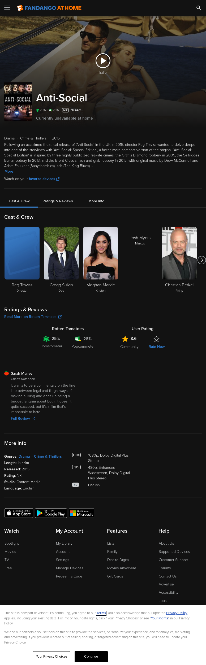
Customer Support (173, 560)
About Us (166, 543)
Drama (24, 456)
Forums (165, 568)
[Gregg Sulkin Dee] (61, 260)
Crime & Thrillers (48, 456)
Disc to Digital (118, 560)
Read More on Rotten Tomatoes (33, 316)
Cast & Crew (19, 201)
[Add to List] (198, 110)
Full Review (23, 418)
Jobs (162, 600)
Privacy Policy (176, 613)
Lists (110, 543)
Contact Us (168, 576)
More (9, 171)
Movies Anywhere (121, 568)
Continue (91, 656)
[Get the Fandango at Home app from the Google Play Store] (51, 513)
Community (129, 346)
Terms (101, 613)
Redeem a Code (69, 576)
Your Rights (159, 618)
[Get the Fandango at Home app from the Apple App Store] (18, 513)
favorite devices (44, 179)
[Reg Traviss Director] (22, 260)
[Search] (198, 8)
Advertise (166, 584)
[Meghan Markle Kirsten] (100, 260)
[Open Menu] (7, 8)
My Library (64, 543)
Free (8, 568)
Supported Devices (174, 551)
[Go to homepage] (49, 8)
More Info (96, 201)
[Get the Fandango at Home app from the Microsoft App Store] (81, 513)
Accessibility (168, 592)
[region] (103, 635)
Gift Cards (115, 576)
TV (7, 560)
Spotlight (12, 543)
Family (112, 551)
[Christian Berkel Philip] (179, 260)
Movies (10, 551)
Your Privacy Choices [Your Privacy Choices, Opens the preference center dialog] (51, 656)
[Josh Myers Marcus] (140, 260)
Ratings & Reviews (57, 201)
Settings (62, 560)
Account (63, 551)
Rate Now (157, 346)
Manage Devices (69, 568)
